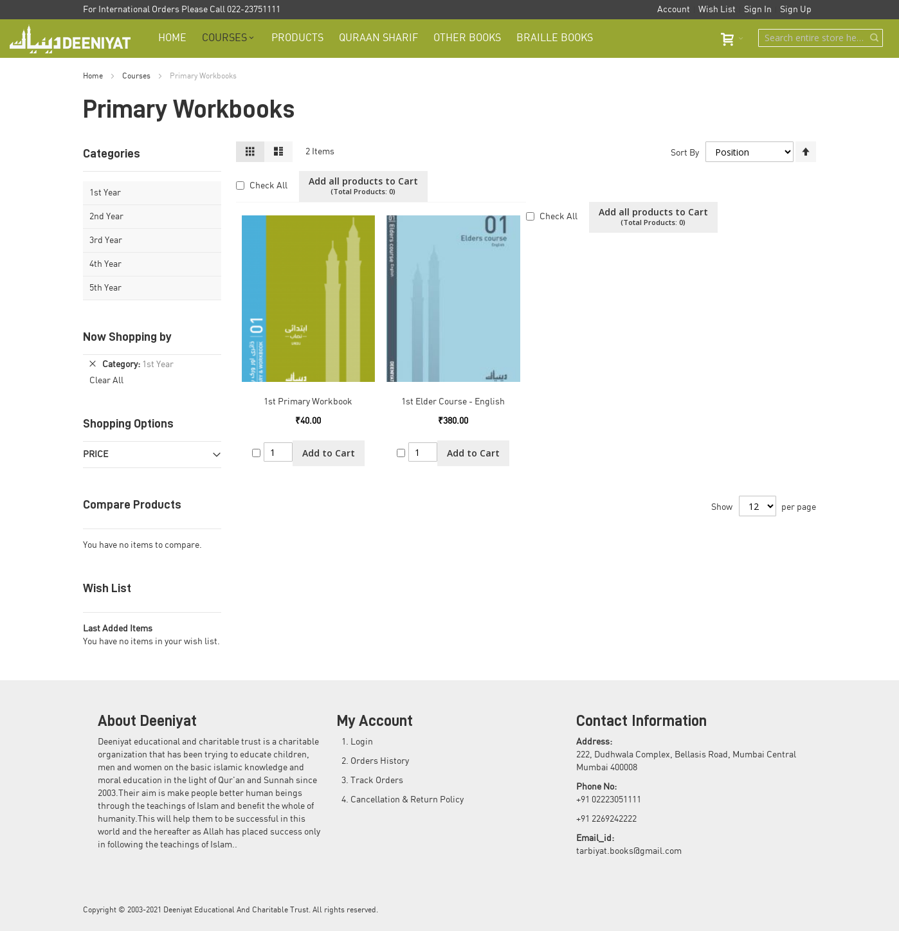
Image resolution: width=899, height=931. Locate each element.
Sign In (758, 9)
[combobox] (820, 38)
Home (94, 76)
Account (673, 9)
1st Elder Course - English (453, 401)
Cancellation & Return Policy (407, 799)
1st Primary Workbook (308, 401)
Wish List (717, 9)
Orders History (379, 761)
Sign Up (796, 9)
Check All (269, 185)
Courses (137, 76)
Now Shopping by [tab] (127, 336)
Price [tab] (95, 454)
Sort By (685, 153)
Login (361, 741)
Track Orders (376, 780)
